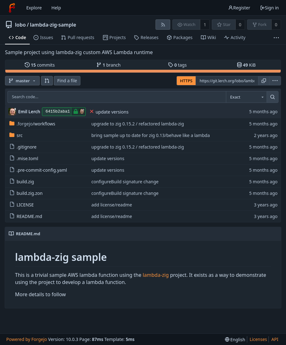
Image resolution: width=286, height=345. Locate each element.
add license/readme (111, 205)
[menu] (275, 80)
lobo (20, 25)
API (274, 339)
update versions (111, 112)
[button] (47, 80)
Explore (34, 8)
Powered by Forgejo (26, 339)
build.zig (21, 182)
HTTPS (186, 81)
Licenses (258, 339)
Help (56, 8)
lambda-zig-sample (53, 25)
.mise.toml (23, 158)
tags (177, 65)
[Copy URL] (263, 80)
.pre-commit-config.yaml (38, 170)
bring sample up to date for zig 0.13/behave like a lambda (150, 135)
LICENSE (21, 205)
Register (239, 8)
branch (108, 65)
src (16, 135)
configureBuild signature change (125, 182)
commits (40, 65)
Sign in (269, 8)
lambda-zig (156, 274)
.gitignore (23, 147)
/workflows (32, 124)
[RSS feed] (163, 24)
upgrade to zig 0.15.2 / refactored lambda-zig (137, 124)
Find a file (67, 81)
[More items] (276, 37)
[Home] (12, 7)
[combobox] (246, 97)
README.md (25, 216)
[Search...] (272, 97)
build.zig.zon (26, 193)
